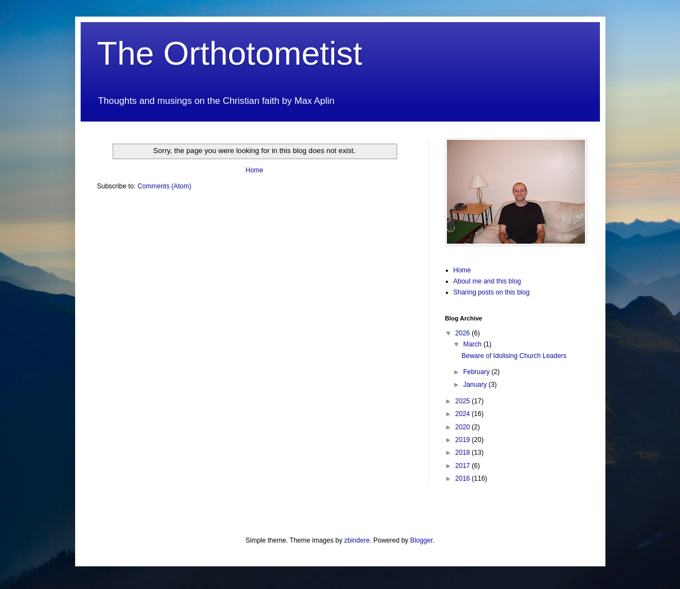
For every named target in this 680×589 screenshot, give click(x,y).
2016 (463, 478)
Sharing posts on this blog (492, 292)
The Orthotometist (229, 53)
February (477, 372)
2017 (463, 466)
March (473, 344)
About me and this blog (487, 281)
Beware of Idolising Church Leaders (513, 356)
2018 (463, 452)
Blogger (421, 540)
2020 (463, 427)
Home (254, 170)
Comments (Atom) (164, 186)
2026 (463, 333)
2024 (463, 414)
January (475, 384)
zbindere (357, 540)
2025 (463, 401)
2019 (463, 440)
